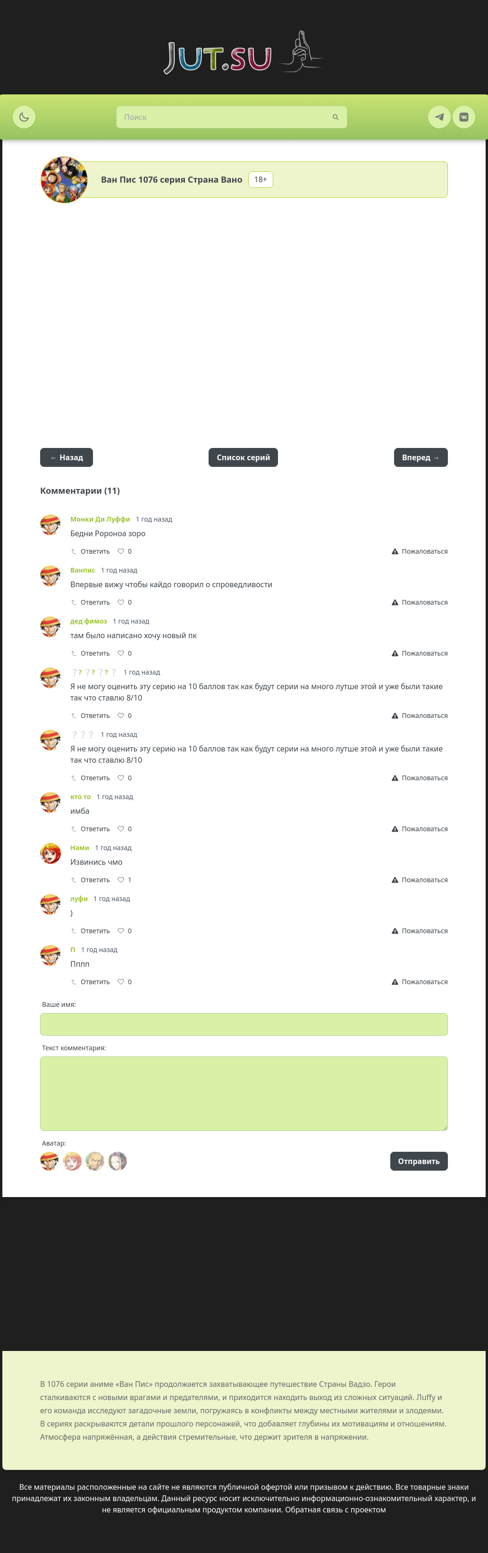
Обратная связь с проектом (335, 1509)
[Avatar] (49, 1161)
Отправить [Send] (419, 1161)
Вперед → (421, 457)
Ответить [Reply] (90, 551)
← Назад (66, 457)
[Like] (125, 551)
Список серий (243, 457)
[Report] (420, 551)
